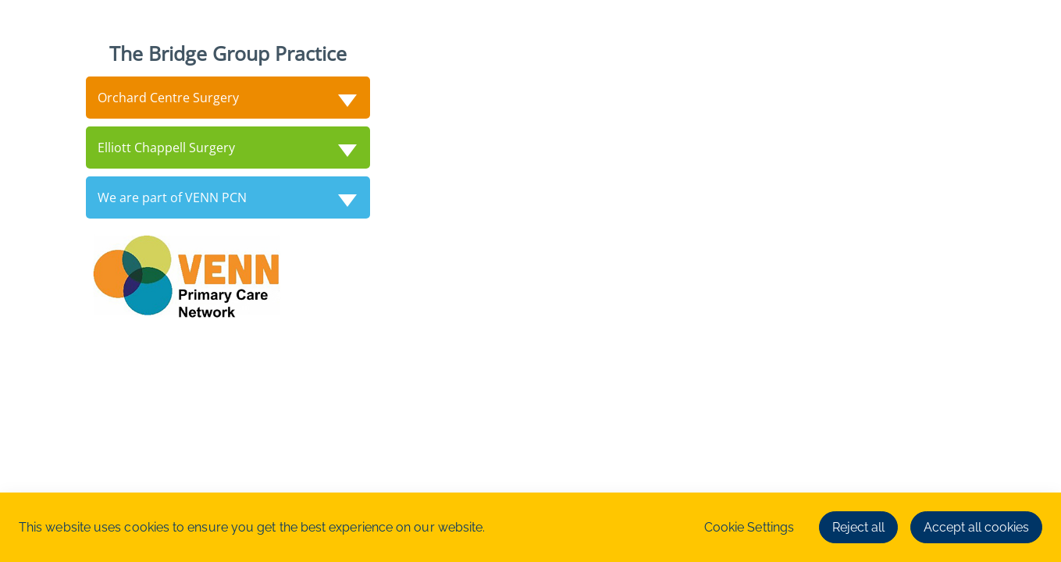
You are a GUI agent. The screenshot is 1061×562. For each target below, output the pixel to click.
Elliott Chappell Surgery (166, 147)
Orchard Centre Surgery (168, 97)
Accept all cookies (976, 527)
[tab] (228, 97)
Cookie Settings (749, 527)
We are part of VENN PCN (172, 197)
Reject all (858, 527)
